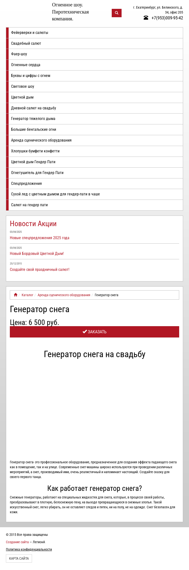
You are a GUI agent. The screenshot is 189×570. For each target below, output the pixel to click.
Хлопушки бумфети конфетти (35, 151)
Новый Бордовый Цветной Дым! (37, 253)
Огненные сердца (25, 64)
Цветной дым (22, 97)
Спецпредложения (26, 183)
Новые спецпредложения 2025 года (39, 237)
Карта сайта (19, 558)
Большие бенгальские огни (33, 129)
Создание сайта (17, 542)
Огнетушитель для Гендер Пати (37, 172)
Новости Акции (33, 223)
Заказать (94, 331)
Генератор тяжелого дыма (33, 118)
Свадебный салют (26, 43)
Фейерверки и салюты (29, 32)
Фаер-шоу (19, 54)
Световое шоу (22, 86)
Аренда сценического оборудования (41, 140)
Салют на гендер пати (29, 205)
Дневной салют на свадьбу (33, 108)
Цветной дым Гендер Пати (33, 162)
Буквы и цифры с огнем (30, 75)
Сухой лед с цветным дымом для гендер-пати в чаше (55, 194)
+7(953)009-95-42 (163, 17)
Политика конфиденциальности (29, 549)
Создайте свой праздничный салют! (39, 269)
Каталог (27, 295)
